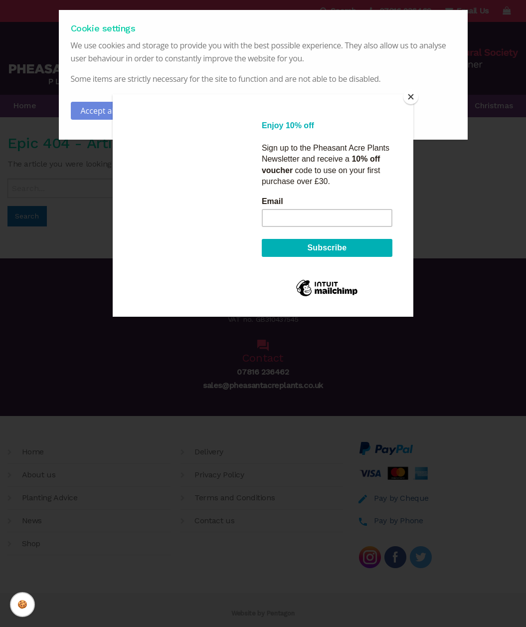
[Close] (410, 96)
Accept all (98, 110)
